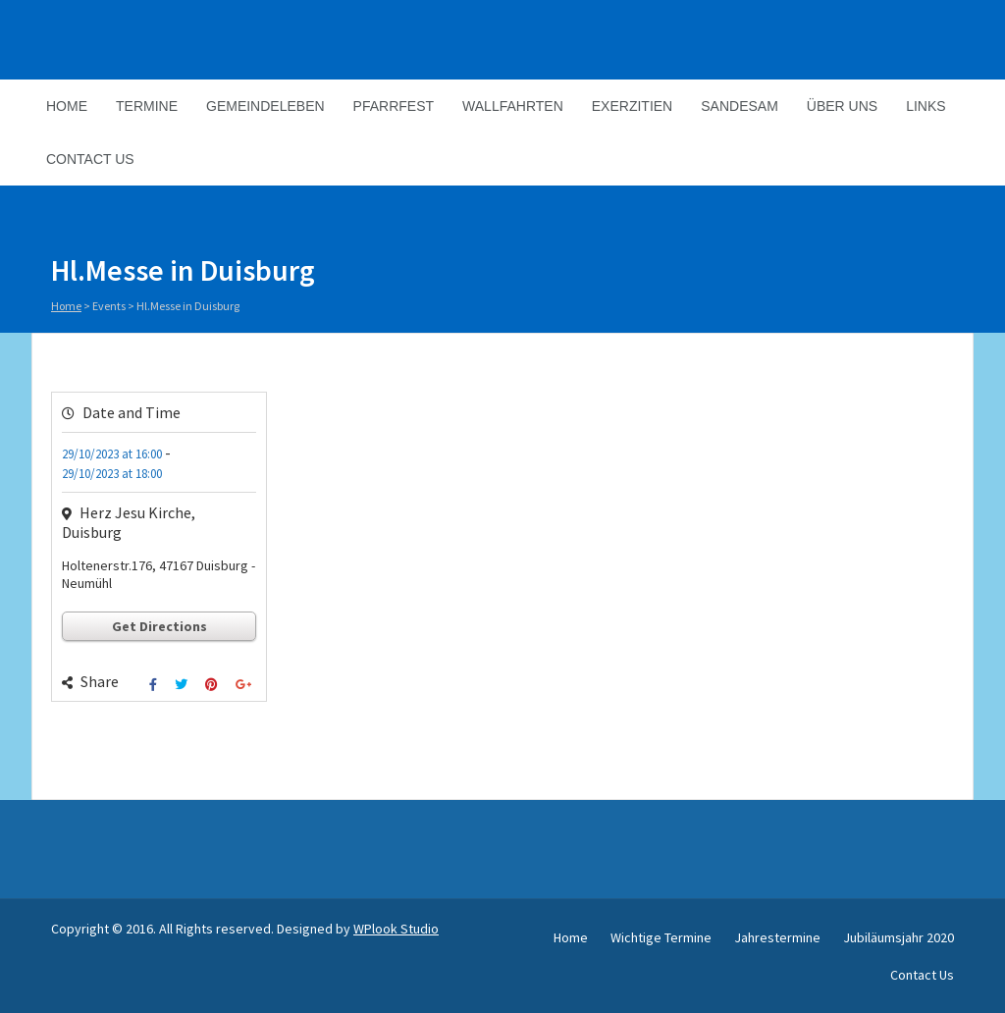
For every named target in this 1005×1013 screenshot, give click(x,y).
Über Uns (842, 106)
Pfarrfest (393, 106)
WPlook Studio (396, 928)
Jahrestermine (777, 937)
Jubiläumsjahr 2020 (898, 937)
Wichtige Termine (661, 937)
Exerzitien (632, 106)
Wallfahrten (512, 106)
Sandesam (739, 106)
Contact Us (90, 159)
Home (66, 106)
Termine (147, 106)
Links (925, 106)
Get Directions (159, 626)
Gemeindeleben (265, 106)
